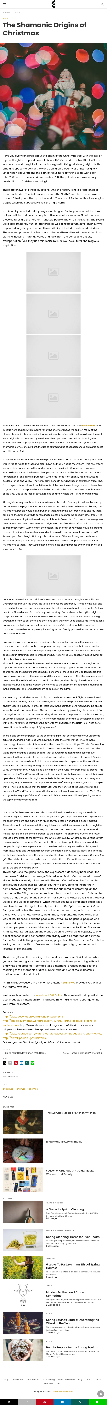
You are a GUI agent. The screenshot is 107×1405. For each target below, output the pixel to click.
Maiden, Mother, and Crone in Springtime (66, 1294)
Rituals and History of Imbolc (64, 1141)
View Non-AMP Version (63, 1391)
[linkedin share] (21, 1063)
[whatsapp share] (27, 1063)
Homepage (7, 13)
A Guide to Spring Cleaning (65, 1209)
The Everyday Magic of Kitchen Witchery (71, 1113)
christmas (8, 1088)
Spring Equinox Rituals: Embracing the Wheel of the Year (72, 1321)
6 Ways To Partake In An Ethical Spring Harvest (73, 1266)
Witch (17, 13)
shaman (21, 1088)
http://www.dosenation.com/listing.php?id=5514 (33, 1016)
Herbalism (69, 1231)
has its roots (88, 425)
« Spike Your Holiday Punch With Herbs (24, 1053)
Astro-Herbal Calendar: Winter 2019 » (83, 1053)
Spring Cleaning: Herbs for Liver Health (73, 1237)
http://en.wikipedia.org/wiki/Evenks (25, 1038)
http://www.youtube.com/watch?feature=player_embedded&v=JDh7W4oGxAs (52, 1033)
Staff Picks (69, 982)
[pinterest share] (16, 1063)
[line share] (32, 1063)
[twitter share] (4, 1063)
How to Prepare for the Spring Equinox (72, 1347)
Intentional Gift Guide (49, 995)
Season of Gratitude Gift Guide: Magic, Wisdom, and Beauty (70, 1172)
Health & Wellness (54, 1203)
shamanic (34, 1088)
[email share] (10, 1063)
